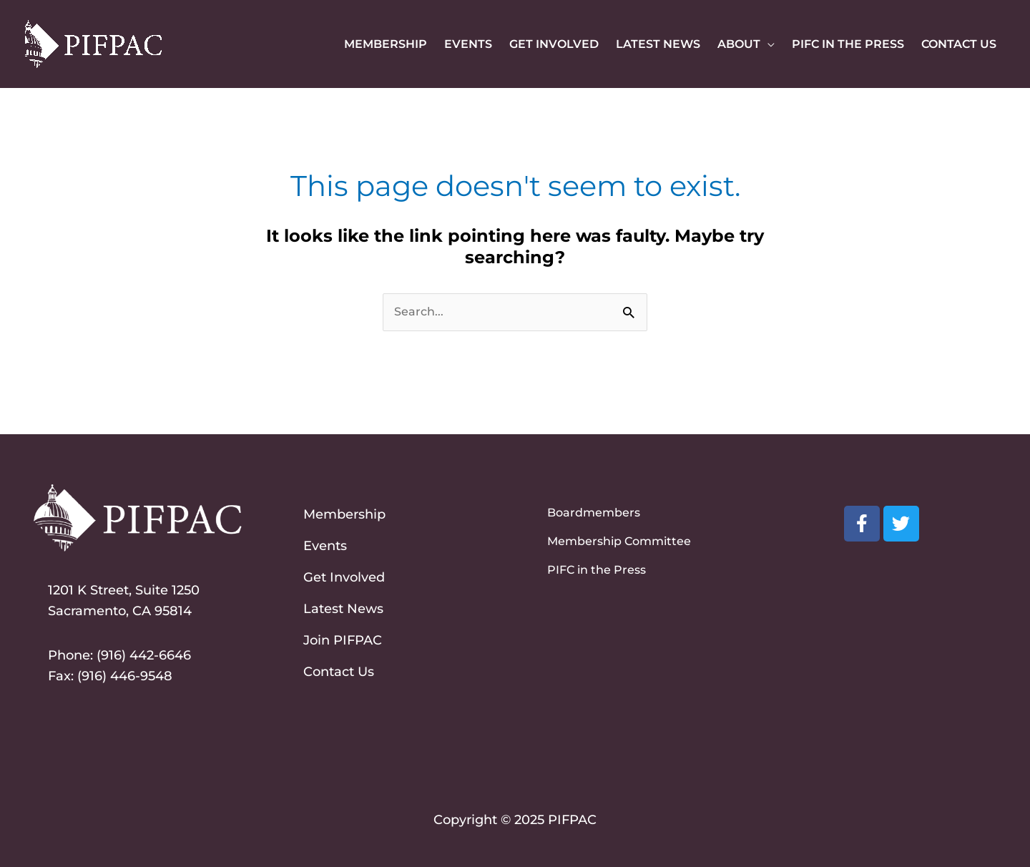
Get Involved (344, 577)
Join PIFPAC (342, 640)
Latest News (343, 609)
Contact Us (338, 672)
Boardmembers (593, 512)
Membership (344, 514)
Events (325, 546)
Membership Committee (619, 541)
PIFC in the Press (596, 570)
